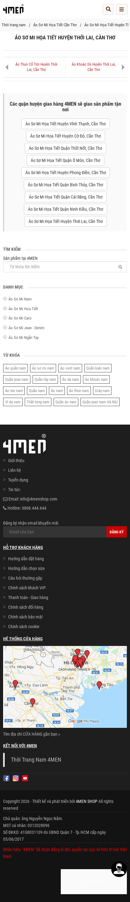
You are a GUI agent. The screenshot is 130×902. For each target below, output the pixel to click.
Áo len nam (14, 390)
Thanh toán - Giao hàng (28, 597)
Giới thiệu (16, 460)
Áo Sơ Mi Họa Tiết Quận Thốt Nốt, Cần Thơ (65, 148)
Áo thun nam (79, 390)
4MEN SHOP (86, 801)
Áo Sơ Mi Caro (20, 318)
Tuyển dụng (18, 479)
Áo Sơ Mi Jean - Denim (26, 327)
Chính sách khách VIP (27, 587)
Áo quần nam (15, 368)
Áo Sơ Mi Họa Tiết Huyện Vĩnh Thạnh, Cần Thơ (65, 123)
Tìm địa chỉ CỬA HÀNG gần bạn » (31, 734)
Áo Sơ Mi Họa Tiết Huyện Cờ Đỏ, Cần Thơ (65, 136)
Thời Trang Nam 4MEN (36, 760)
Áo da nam (70, 379)
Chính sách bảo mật (25, 616)
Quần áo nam (65, 402)
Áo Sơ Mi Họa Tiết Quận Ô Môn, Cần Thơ (65, 160)
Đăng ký (117, 532)
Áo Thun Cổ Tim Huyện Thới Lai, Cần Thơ (36, 67)
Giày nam (102, 390)
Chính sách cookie (23, 626)
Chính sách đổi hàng (25, 607)
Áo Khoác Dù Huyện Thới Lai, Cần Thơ (94, 67)
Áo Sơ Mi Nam (20, 299)
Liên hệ (14, 470)
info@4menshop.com (38, 498)
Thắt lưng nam (38, 402)
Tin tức (14, 489)
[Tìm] (120, 266)
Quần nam (37, 390)
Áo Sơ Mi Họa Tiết (23, 308)
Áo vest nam (70, 368)
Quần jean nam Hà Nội (100, 402)
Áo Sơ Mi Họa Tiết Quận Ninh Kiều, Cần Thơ (65, 209)
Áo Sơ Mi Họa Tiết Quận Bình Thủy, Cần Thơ (65, 184)
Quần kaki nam (98, 368)
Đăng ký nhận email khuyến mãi (65, 529)
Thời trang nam (14, 25)
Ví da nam (13, 402)
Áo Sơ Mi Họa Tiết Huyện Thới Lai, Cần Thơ (66, 221)
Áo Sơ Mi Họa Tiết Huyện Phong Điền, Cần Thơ (65, 172)
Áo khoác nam (96, 379)
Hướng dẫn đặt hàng (26, 558)
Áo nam (57, 390)
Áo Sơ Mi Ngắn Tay (23, 337)
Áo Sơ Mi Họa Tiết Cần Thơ (55, 25)
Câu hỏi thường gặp (25, 578)
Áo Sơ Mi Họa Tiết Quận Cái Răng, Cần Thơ (65, 196)
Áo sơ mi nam (43, 368)
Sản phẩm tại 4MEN (65, 264)
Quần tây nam (45, 379)
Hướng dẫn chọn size (26, 568)
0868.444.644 (34, 508)
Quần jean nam (17, 379)
